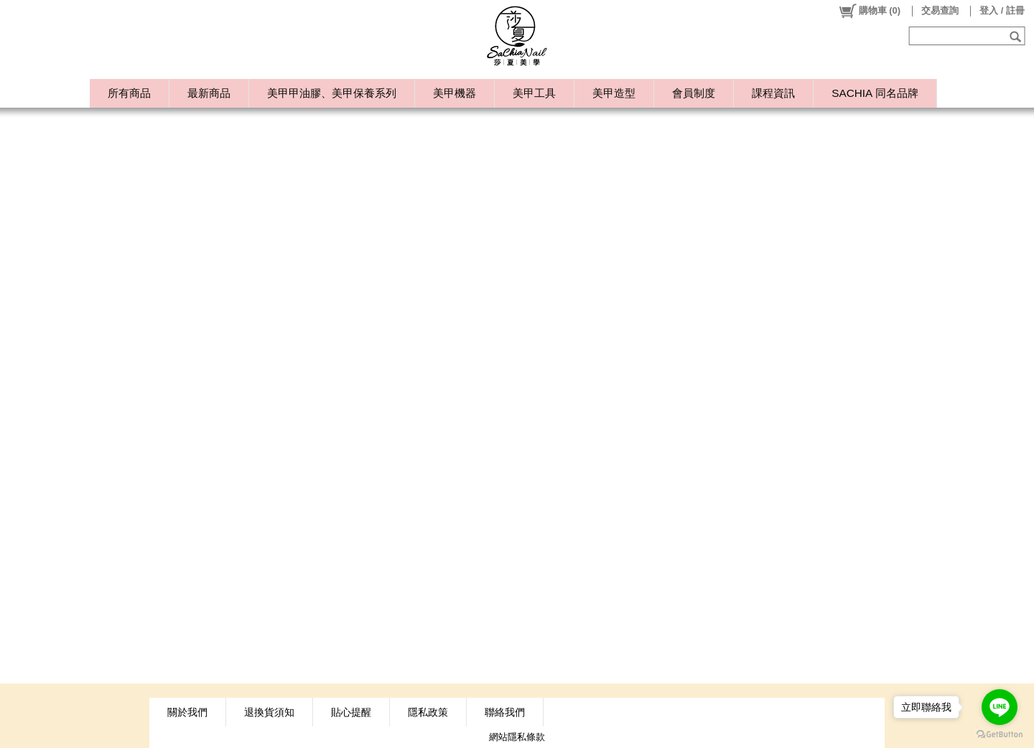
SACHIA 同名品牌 (875, 93)
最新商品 (208, 93)
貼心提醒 (351, 712)
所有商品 (129, 93)
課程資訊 (773, 93)
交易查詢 (940, 10)
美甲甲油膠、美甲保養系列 (331, 93)
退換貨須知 (269, 712)
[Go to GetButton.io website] (1000, 734)
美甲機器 (454, 93)
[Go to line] (999, 707)
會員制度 (693, 93)
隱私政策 (428, 712)
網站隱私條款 (517, 736)
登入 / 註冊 (1002, 10)
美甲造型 (613, 93)
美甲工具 (534, 93)
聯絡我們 (505, 712)
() (869, 11)
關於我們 (187, 712)
